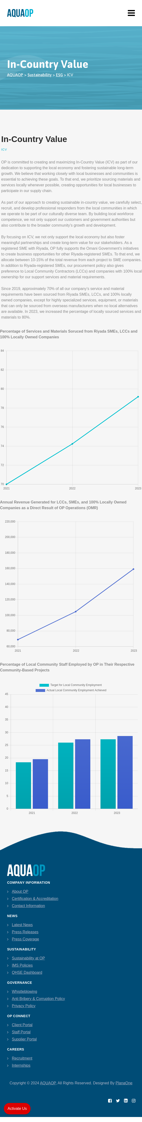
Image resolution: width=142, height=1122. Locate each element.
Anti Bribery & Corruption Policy (38, 999)
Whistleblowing (24, 992)
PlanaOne (124, 1083)
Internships (21, 1065)
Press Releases (25, 932)
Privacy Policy (24, 1006)
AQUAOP (48, 1083)
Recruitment (22, 1058)
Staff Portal (21, 1032)
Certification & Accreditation (35, 899)
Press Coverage (25, 939)
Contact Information (28, 906)
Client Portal (22, 1025)
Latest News (22, 925)
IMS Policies (22, 965)
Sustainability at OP (28, 958)
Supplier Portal (24, 1039)
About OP (20, 891)
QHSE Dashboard (27, 972)
